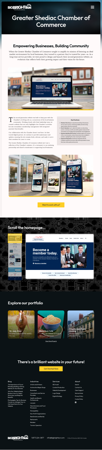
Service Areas (79, 393)
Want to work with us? (51, 205)
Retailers (32, 423)
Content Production (58, 388)
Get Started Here (51, 369)
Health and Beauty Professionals (36, 399)
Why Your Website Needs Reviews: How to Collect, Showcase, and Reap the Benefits (15, 394)
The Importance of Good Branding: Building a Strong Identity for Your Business (16, 387)
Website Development (59, 390)
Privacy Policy (79, 396)
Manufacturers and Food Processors (37, 407)
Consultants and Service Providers (37, 394)
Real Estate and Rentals (37, 417)
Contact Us (78, 388)
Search (77, 385)
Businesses (33, 390)
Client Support (79, 390)
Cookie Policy (79, 399)
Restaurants (34, 420)
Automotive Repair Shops (37, 388)
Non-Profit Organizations (38, 414)
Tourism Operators (36, 425)
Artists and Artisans (36, 385)
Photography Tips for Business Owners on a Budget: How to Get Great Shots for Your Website (17, 403)
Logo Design (56, 393)
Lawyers (32, 403)
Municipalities (34, 411)
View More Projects (51, 341)
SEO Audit (56, 385)
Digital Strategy (57, 396)
